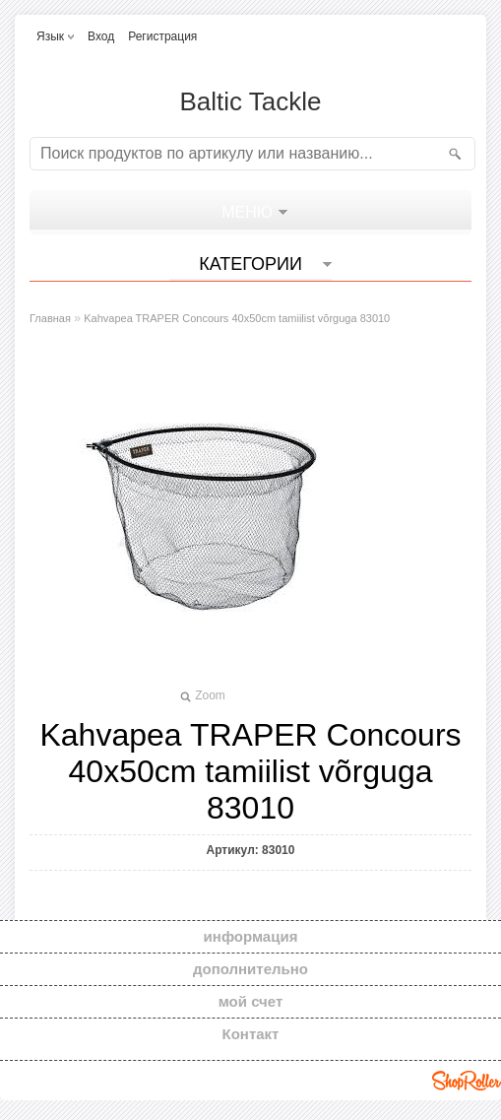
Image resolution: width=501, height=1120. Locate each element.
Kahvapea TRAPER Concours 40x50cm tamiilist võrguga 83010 (237, 318)
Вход (101, 36)
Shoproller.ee (466, 1080)
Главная (50, 318)
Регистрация (162, 36)
